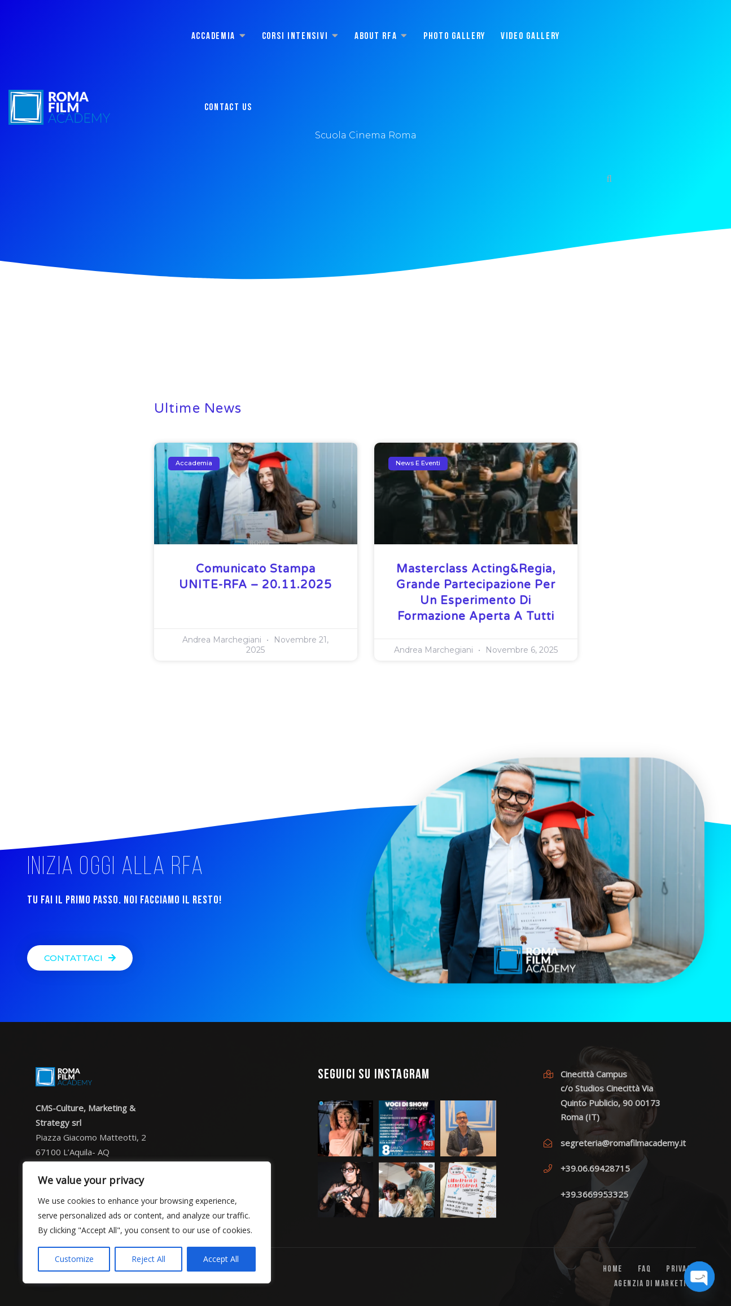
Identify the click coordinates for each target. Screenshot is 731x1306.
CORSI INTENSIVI (295, 36)
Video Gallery (530, 36)
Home (613, 1269)
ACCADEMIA (213, 36)
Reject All (148, 1258)
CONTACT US (228, 107)
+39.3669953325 (594, 1194)
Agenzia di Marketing (655, 1284)
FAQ (644, 1269)
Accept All (221, 1258)
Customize (74, 1258)
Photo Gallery (454, 36)
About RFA (375, 36)
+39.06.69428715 (595, 1168)
